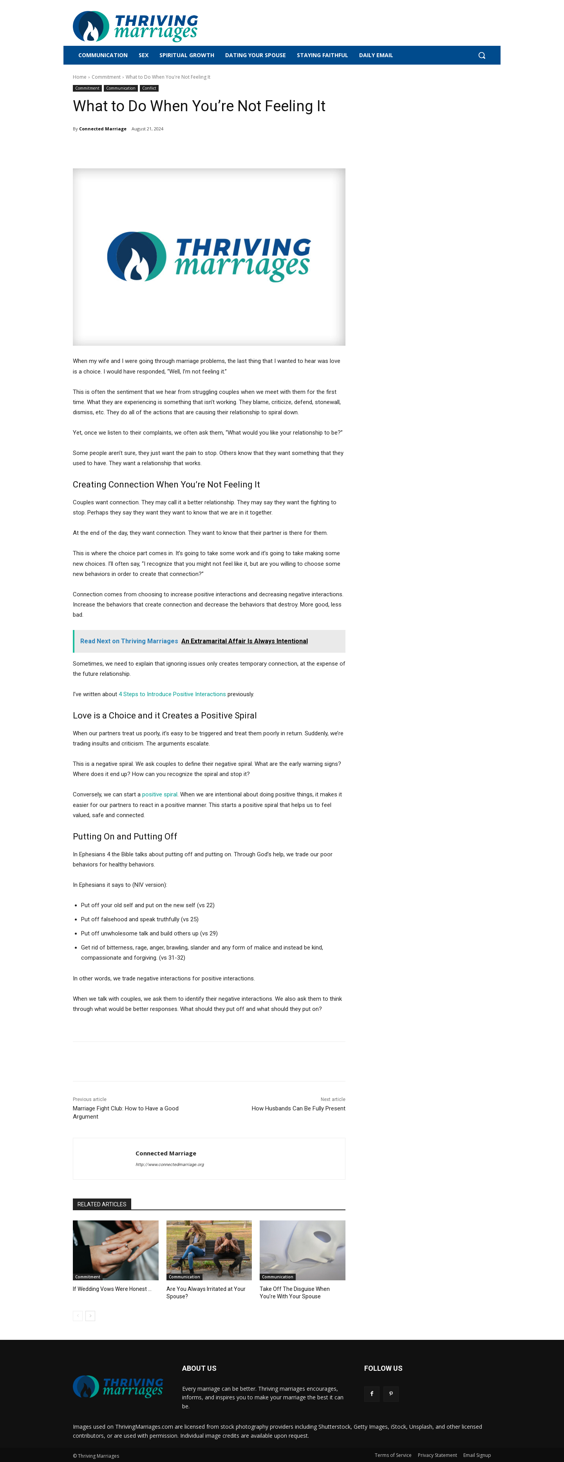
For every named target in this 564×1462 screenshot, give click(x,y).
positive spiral (159, 794)
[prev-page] (78, 1315)
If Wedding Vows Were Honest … (110, 1289)
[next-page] (90, 1315)
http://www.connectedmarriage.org (170, 1164)
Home (80, 77)
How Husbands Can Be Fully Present (298, 1108)
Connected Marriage (103, 129)
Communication (121, 88)
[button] (481, 55)
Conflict (149, 88)
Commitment (106, 77)
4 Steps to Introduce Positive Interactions (172, 694)
